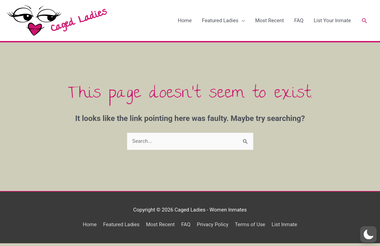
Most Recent (269, 20)
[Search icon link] (364, 20)
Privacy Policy (212, 224)
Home (185, 20)
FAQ (298, 20)
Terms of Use (250, 224)
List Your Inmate (332, 20)
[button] (368, 234)
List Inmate (284, 224)
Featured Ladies (220, 20)
